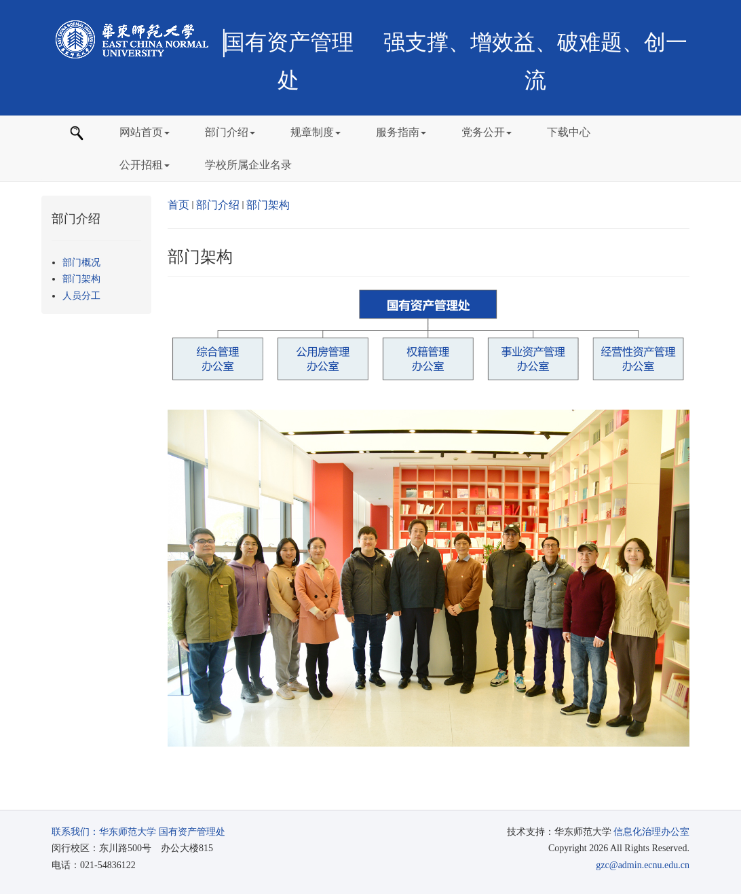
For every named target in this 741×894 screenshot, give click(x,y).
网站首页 (144, 132)
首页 (178, 205)
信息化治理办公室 (651, 832)
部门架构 (268, 205)
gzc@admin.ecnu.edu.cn (642, 865)
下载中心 (568, 132)
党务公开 (486, 132)
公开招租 (144, 165)
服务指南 (401, 132)
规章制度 (315, 132)
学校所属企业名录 (248, 165)
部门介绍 (230, 132)
